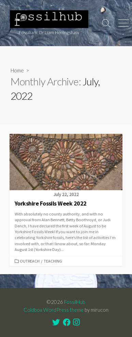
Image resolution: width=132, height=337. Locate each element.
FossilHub (74, 302)
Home (17, 70)
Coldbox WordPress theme (54, 310)
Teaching (53, 261)
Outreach (30, 261)
